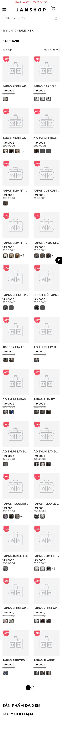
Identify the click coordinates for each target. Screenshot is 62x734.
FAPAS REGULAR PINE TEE (20, 138)
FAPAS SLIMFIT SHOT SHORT (23, 243)
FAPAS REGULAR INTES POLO (23, 86)
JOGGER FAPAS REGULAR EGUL (24, 347)
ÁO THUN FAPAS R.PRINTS (21, 399)
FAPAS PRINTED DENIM (18, 660)
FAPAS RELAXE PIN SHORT (21, 295)
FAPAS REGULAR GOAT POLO (23, 608)
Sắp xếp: (7, 49)
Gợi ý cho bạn (17, 714)
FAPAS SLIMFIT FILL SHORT (22, 190)
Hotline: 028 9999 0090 (31, 2)
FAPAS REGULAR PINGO (19, 503)
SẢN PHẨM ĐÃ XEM (21, 705)
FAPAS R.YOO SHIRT (48, 243)
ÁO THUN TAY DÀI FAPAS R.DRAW (26, 451)
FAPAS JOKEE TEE (15, 556)
